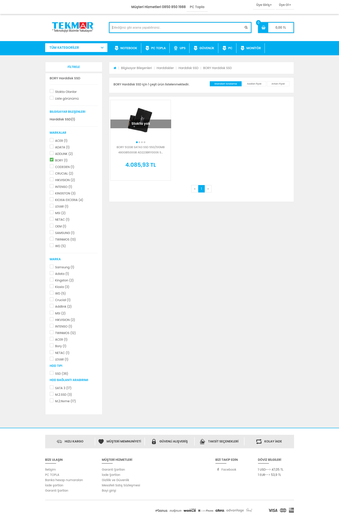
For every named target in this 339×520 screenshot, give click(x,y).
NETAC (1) (62, 219)
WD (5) (60, 246)
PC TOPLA (155, 48)
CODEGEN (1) (64, 167)
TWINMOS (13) (65, 239)
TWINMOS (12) (65, 333)
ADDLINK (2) (64, 154)
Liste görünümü (67, 98)
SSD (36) (61, 373)
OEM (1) (60, 226)
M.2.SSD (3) (63, 394)
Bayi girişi (109, 490)
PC (227, 48)
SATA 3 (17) (63, 388)
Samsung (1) (64, 267)
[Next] (208, 188)
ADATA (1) (62, 147)
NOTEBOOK (125, 48)
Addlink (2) (63, 306)
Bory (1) (61, 346)
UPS (180, 48)
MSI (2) (60, 213)
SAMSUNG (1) (65, 233)
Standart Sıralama (225, 83)
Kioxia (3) (62, 287)
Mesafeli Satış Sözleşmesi (121, 485)
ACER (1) (61, 141)
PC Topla (197, 7)
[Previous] (194, 188)
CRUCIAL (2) (64, 173)
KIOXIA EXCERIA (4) (69, 200)
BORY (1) (61, 160)
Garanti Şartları (56, 490)
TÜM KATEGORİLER (64, 47)
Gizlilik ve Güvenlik (115, 480)
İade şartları (54, 485)
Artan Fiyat (278, 83)
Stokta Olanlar (66, 92)
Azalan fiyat (254, 83)
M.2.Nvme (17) (65, 401)
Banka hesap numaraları (64, 480)
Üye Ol (285, 5)
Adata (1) (62, 274)
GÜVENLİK (203, 48)
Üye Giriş (264, 5)
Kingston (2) (64, 280)
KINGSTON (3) (65, 193)
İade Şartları (111, 475)
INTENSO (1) (63, 187)
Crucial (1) (63, 300)
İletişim (50, 469)
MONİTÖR (250, 48)
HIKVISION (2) (65, 180)
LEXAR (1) (62, 206)
